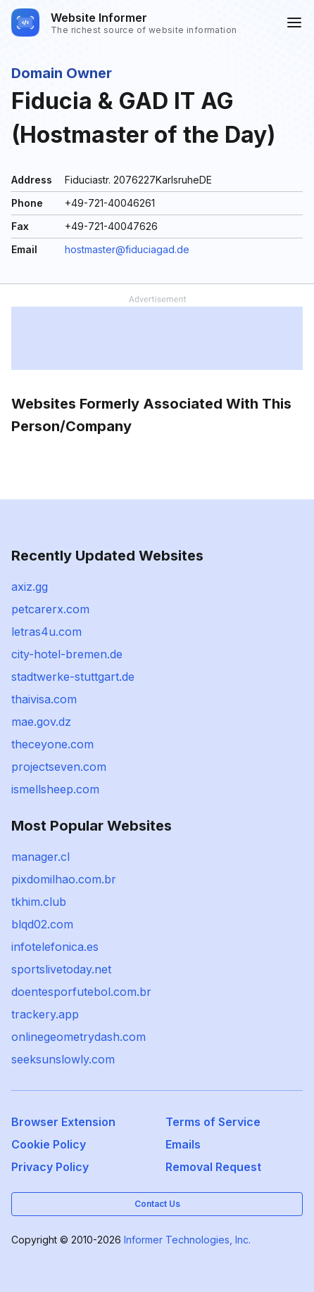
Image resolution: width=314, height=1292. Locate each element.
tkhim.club (38, 902)
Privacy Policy (50, 1167)
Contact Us (157, 1203)
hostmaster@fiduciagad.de (127, 249)
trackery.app (45, 1014)
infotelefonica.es (55, 947)
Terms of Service (212, 1122)
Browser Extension (63, 1122)
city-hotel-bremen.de (67, 654)
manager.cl (40, 857)
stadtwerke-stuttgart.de (72, 677)
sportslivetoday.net (61, 969)
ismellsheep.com (55, 789)
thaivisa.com (44, 699)
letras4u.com (46, 632)
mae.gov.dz (41, 722)
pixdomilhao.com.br (63, 879)
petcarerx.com (50, 609)
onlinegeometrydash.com (78, 1037)
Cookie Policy (48, 1144)
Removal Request (213, 1167)
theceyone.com (52, 744)
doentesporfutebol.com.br (81, 992)
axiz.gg (29, 587)
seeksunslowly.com (63, 1059)
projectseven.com (58, 767)
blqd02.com (42, 924)
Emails (183, 1144)
